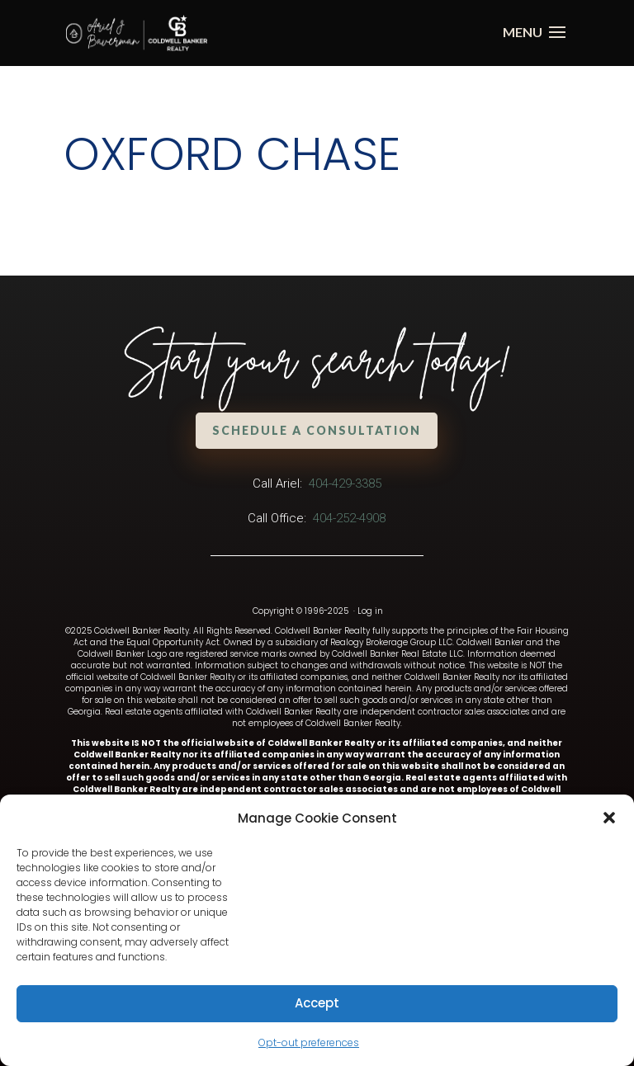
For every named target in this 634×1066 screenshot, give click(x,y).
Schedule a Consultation (317, 430)
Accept (317, 1003)
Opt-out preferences (308, 1042)
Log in (370, 611)
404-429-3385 (345, 483)
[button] (609, 817)
